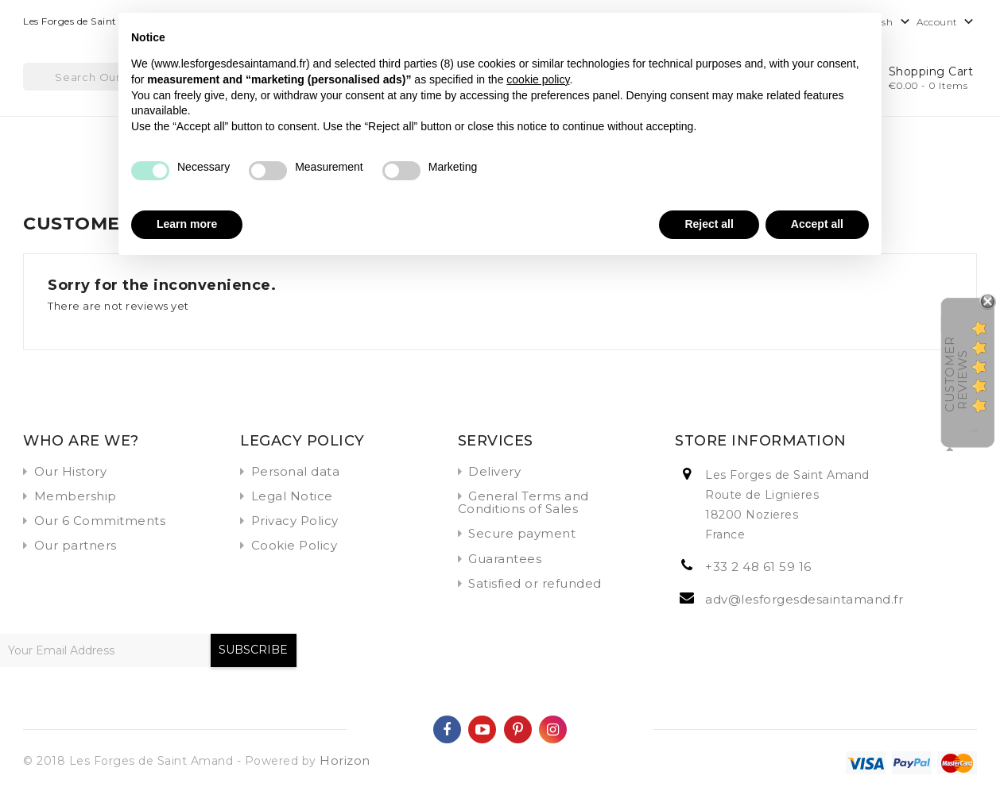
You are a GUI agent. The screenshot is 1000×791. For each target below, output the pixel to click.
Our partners (75, 545)
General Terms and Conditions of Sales (523, 502)
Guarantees (504, 558)
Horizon (345, 760)
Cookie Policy (294, 545)
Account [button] (947, 22)
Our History (70, 471)
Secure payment (522, 533)
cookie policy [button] (537, 79)
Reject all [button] (708, 224)
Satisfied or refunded (535, 583)
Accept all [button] (817, 224)
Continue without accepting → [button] (789, 33)
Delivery (494, 471)
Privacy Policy (295, 520)
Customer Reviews (956, 373)
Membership (75, 496)
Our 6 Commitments (100, 520)
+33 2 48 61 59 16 (758, 566)
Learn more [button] (187, 224)
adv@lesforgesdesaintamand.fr (804, 599)
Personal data (295, 471)
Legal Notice (292, 496)
